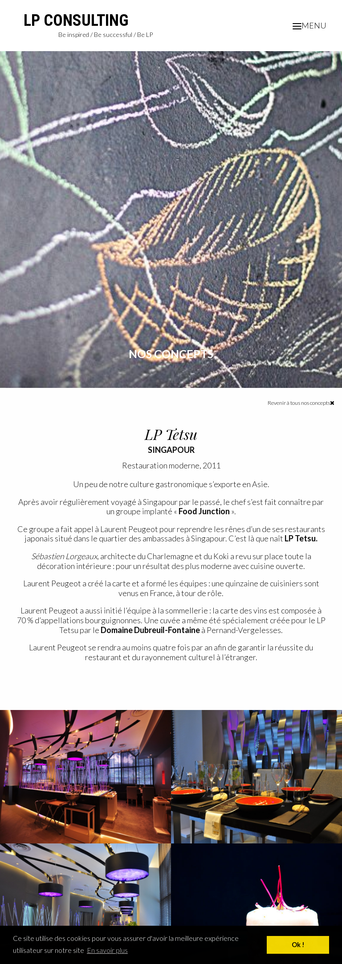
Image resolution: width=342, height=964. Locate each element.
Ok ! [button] (298, 944)
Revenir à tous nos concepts (301, 402)
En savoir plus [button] (107, 950)
